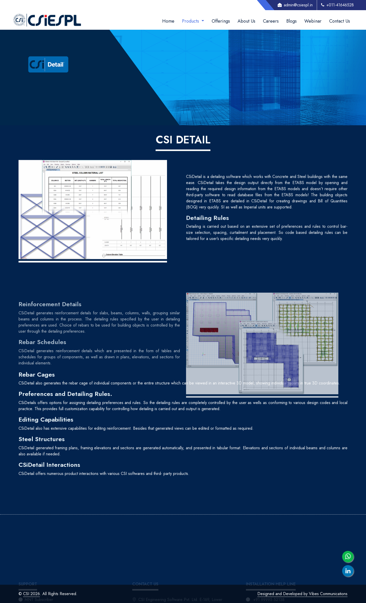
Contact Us (339, 21)
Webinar (313, 21)
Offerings (221, 21)
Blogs (291, 21)
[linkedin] (348, 571)
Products (191, 21)
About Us (246, 21)
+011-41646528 (337, 5)
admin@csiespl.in (295, 5)
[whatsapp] (348, 556)
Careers (271, 21)
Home (168, 21)
